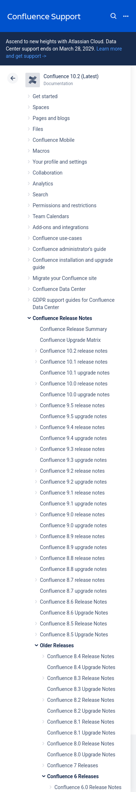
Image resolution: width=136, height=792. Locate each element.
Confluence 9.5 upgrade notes (73, 416)
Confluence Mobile (53, 140)
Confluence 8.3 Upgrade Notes (81, 689)
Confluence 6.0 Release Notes (87, 787)
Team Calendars (51, 216)
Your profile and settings (60, 162)
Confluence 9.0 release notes (72, 514)
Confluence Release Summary (73, 329)
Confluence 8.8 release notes (72, 558)
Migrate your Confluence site (64, 278)
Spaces (41, 107)
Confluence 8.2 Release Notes (80, 700)
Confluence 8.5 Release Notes (73, 624)
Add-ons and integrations (60, 227)
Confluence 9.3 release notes (72, 449)
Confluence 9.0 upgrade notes (73, 525)
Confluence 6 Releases (73, 776)
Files (38, 129)
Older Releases (57, 645)
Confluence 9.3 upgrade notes (73, 460)
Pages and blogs (51, 118)
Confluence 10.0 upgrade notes (75, 394)
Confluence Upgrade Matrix (70, 340)
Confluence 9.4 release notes (72, 427)
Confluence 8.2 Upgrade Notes (81, 711)
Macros (41, 151)
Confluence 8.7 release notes (72, 580)
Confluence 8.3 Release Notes (80, 678)
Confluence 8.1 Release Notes (80, 722)
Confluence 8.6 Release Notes (73, 602)
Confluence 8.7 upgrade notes (73, 591)
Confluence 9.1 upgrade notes (73, 504)
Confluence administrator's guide (69, 249)
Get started (45, 96)
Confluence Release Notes (62, 318)
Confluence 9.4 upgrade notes (73, 438)
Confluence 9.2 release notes (72, 471)
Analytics (43, 184)
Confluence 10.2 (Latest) (71, 76)
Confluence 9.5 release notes (72, 405)
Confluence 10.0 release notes (74, 384)
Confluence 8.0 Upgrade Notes (81, 754)
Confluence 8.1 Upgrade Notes (81, 733)
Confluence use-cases (57, 238)
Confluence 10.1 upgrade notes (75, 373)
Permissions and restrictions (64, 205)
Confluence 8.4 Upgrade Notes (81, 667)
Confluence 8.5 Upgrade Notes (74, 634)
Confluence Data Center (59, 289)
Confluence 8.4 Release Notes (80, 656)
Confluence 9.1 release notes (72, 493)
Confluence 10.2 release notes (74, 351)
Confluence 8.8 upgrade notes (73, 569)
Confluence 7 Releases (72, 765)
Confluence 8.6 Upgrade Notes (74, 613)
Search (113, 16)
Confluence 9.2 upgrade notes (73, 482)
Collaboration (47, 173)
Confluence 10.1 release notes (74, 362)
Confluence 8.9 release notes (72, 536)
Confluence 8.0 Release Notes (80, 744)
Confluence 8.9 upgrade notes (73, 547)
